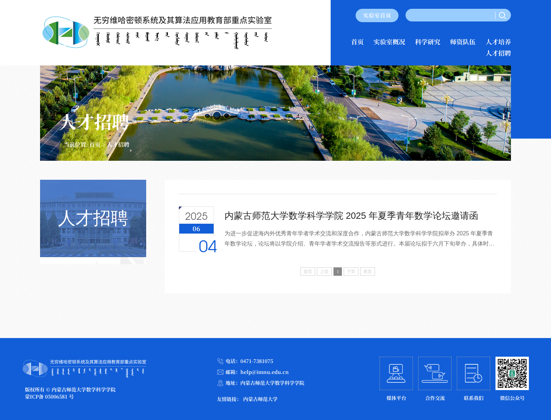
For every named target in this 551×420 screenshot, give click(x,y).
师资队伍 (462, 41)
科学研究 (427, 41)
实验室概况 (389, 41)
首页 (357, 41)
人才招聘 (498, 52)
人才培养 (498, 41)
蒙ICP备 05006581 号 (49, 396)
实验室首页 (377, 15)
